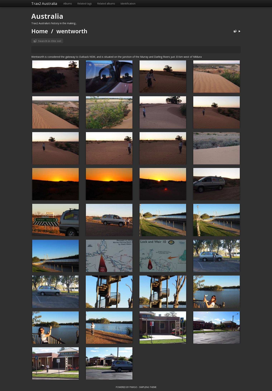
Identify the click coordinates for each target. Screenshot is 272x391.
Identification (127, 3)
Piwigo (133, 387)
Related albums (106, 3)
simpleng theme (147, 387)
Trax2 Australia (44, 3)
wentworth (71, 31)
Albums (67, 3)
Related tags (84, 3)
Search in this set (49, 41)
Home (39, 31)
